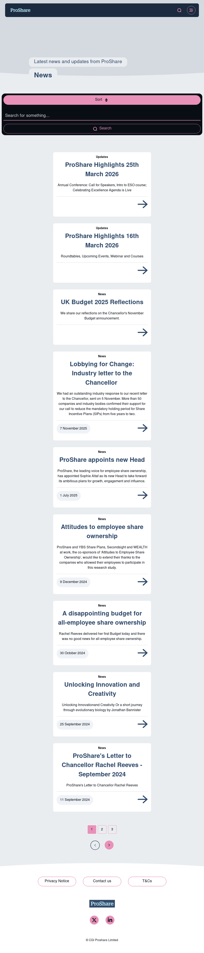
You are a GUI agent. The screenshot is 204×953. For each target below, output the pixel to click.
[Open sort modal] (102, 100)
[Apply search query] (102, 128)
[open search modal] (179, 10)
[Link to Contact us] (102, 881)
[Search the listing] (102, 116)
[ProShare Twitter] (94, 920)
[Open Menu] (191, 10)
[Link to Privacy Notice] (57, 881)
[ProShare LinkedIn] (110, 920)
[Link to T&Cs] (147, 881)
